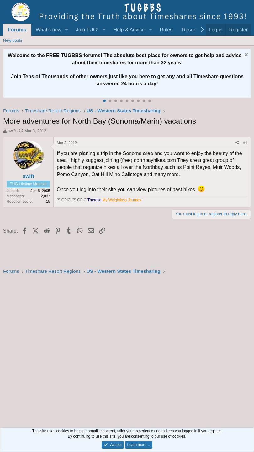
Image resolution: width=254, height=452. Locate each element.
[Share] (237, 143)
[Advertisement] (127, 349)
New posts (12, 40)
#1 (245, 143)
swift (12, 130)
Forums (17, 29)
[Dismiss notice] (245, 55)
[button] (66, 30)
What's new (48, 29)
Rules (166, 29)
